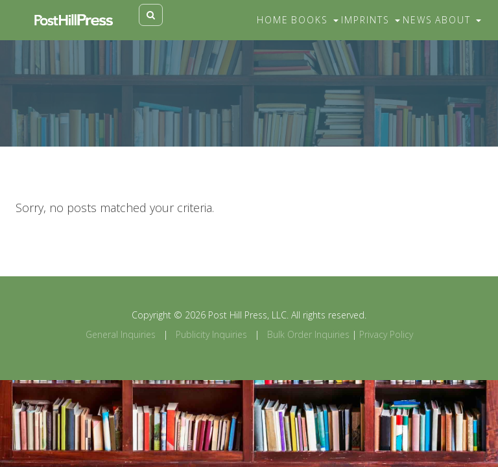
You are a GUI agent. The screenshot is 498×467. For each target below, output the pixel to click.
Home (273, 20)
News (418, 20)
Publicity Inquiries (211, 334)
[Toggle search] (151, 15)
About (458, 20)
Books (314, 20)
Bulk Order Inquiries (308, 334)
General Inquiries (121, 334)
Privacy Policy (386, 334)
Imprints (370, 20)
